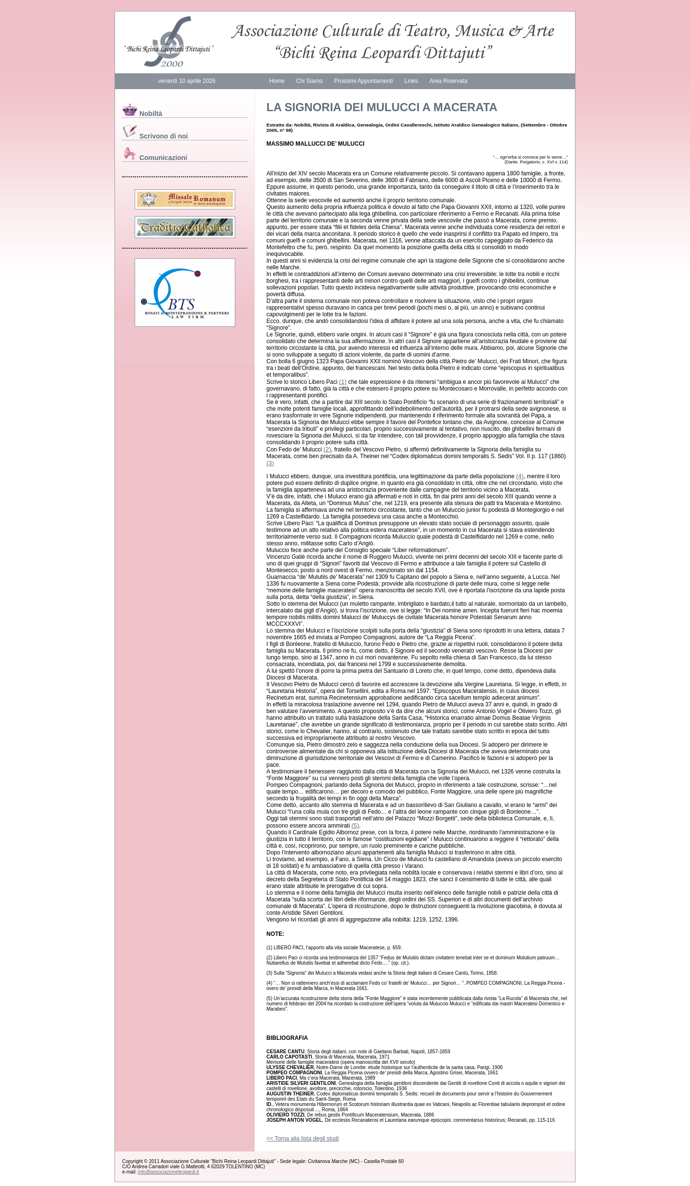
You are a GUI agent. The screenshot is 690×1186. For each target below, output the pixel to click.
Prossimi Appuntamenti (363, 81)
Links (411, 81)
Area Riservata (448, 81)
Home (277, 81)
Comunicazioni (154, 157)
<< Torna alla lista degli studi (302, 1138)
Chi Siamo (309, 81)
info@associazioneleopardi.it (168, 1171)
